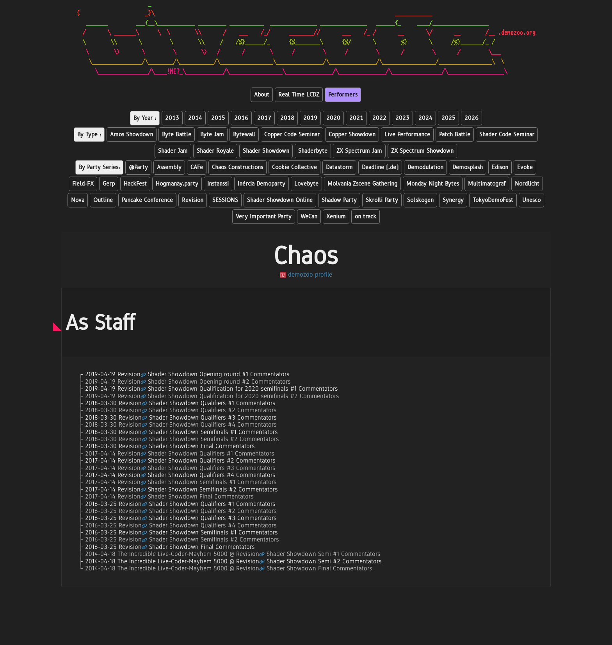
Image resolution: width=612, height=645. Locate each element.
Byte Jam (212, 134)
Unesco (531, 200)
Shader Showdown (266, 151)
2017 (264, 118)
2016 (241, 118)
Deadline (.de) (380, 167)
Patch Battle (454, 134)
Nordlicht (527, 184)
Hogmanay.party (177, 184)
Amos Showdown (131, 134)
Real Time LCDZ (298, 94)
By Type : (89, 134)
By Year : (144, 118)
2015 (218, 118)
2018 (287, 118)
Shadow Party (339, 200)
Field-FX (83, 184)
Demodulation (425, 167)
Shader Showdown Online (280, 200)
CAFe (196, 167)
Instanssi (218, 184)
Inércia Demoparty (261, 184)
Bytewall (244, 134)
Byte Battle (176, 134)
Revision (192, 200)
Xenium (336, 216)
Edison (500, 167)
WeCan (309, 216)
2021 (356, 118)
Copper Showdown (352, 134)
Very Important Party (264, 216)
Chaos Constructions (237, 167)
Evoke (525, 167)
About (261, 94)
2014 (195, 118)
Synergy (453, 200)
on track (365, 216)
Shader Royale (215, 151)
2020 (333, 118)
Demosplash (467, 167)
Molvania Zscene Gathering (362, 184)
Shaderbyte (312, 151)
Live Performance (407, 134)
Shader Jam (173, 151)
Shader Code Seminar (506, 134)
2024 (425, 118)
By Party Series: (99, 167)
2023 (402, 118)
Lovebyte (306, 184)
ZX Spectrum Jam (359, 151)
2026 (471, 118)
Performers (343, 94)
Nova (77, 200)
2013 (172, 118)
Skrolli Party (382, 200)
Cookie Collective (294, 167)
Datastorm (339, 167)
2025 (448, 118)
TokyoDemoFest (493, 200)
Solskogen (420, 200)
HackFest (135, 184)
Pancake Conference (147, 200)
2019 (310, 118)
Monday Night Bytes (432, 184)
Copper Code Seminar (292, 134)
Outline (103, 200)
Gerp (109, 184)
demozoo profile (306, 274)
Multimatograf (487, 184)
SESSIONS (225, 200)
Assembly (169, 167)
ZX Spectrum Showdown (422, 151)
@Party (138, 167)
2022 (379, 118)
